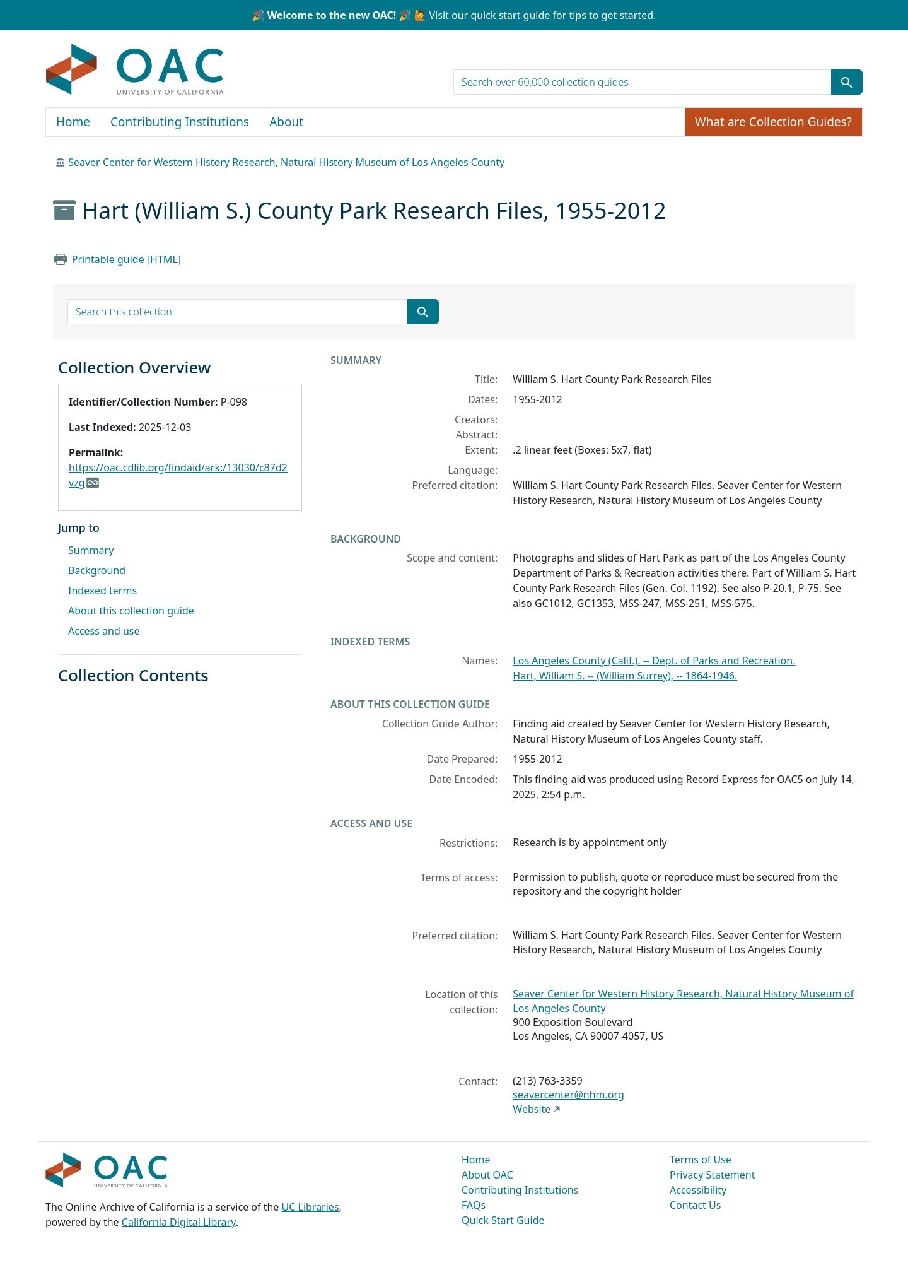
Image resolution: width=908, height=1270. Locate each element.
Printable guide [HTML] (126, 259)
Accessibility (698, 1190)
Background (96, 570)
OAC (135, 70)
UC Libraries (310, 1207)
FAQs (474, 1205)
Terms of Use (700, 1160)
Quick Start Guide (503, 1220)
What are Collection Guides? (773, 122)
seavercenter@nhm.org (568, 1095)
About (286, 122)
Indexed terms (102, 590)
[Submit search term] (847, 82)
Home (73, 122)
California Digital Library (179, 1222)
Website (531, 1109)
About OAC (487, 1175)
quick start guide (510, 15)
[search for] (642, 82)
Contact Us (695, 1205)
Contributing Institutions (179, 122)
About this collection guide (131, 611)
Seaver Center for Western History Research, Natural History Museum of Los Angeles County (286, 162)
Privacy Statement (712, 1175)
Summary (91, 550)
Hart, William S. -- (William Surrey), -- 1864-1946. (625, 676)
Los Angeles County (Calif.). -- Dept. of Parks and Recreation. (654, 660)
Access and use (104, 631)
